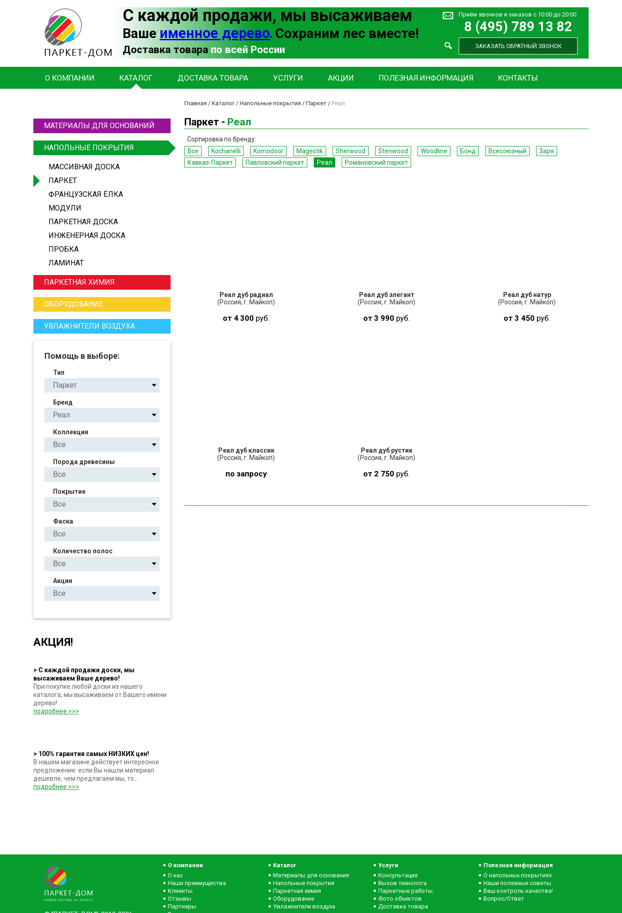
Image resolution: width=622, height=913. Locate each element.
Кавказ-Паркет (210, 162)
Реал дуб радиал (246, 295)
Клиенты (180, 890)
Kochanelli (226, 151)
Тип (58, 372)
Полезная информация (426, 77)
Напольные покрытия (106, 147)
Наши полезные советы (517, 883)
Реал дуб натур (527, 295)
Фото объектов (400, 898)
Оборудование (73, 304)
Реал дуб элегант (386, 295)
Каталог (136, 77)
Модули (64, 208)
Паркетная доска (83, 221)
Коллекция (70, 432)
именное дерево (215, 33)
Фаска (63, 521)
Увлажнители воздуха (89, 326)
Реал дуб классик (246, 450)
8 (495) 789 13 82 (518, 26)
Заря (546, 151)
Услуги (288, 77)
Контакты (518, 77)
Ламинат (66, 263)
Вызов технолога (402, 883)
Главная (195, 103)
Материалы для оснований (99, 125)
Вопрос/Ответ (503, 898)
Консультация (398, 875)
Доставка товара (212, 77)
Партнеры (182, 906)
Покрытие (69, 491)
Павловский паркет (275, 162)
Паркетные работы (405, 890)
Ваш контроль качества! (518, 890)
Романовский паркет (376, 162)
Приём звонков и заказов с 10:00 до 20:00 (517, 14)
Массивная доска (84, 166)
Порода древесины (84, 462)
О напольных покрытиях (517, 875)
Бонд (468, 151)
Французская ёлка (85, 194)
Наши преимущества (197, 883)
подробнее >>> (56, 711)
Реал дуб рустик (387, 450)
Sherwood (350, 151)
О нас (175, 875)
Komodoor (268, 151)
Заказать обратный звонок (518, 46)
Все (193, 151)
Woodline (434, 151)
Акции (341, 77)
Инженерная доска (86, 235)
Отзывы (179, 898)
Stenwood (393, 151)
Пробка (63, 249)
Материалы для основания (311, 875)
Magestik (309, 151)
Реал (324, 162)
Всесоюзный (507, 151)
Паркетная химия (79, 282)
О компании (70, 77)
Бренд (63, 402)
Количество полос (83, 551)
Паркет (62, 180)
